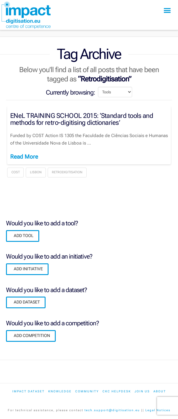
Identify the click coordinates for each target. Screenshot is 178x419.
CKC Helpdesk (116, 391)
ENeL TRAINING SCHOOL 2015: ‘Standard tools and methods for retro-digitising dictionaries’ (81, 119)
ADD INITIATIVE (28, 268)
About (159, 391)
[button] (167, 11)
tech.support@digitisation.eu (112, 410)
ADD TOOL (24, 235)
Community (87, 391)
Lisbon (36, 172)
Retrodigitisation (67, 172)
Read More (24, 156)
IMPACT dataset (28, 391)
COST (15, 172)
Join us (142, 391)
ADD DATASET (27, 302)
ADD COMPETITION (32, 335)
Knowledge (60, 391)
